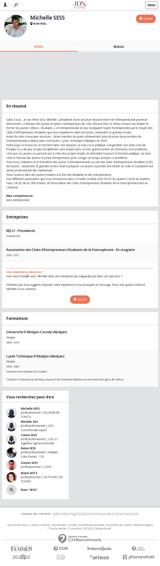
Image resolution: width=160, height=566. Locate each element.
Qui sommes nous (17, 525)
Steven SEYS (29, 463)
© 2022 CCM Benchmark (97, 528)
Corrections (75, 528)
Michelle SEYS (30, 408)
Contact (34, 525)
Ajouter (148, 18)
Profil (38, 47)
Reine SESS (28, 448)
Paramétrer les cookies (119, 525)
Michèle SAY (29, 422)
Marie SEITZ (29, 473)
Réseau (119, 47)
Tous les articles (57, 528)
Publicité (45, 525)
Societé (73, 525)
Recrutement (59, 525)
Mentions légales (143, 525)
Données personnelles (91, 525)
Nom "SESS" (29, 490)
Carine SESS (29, 435)
